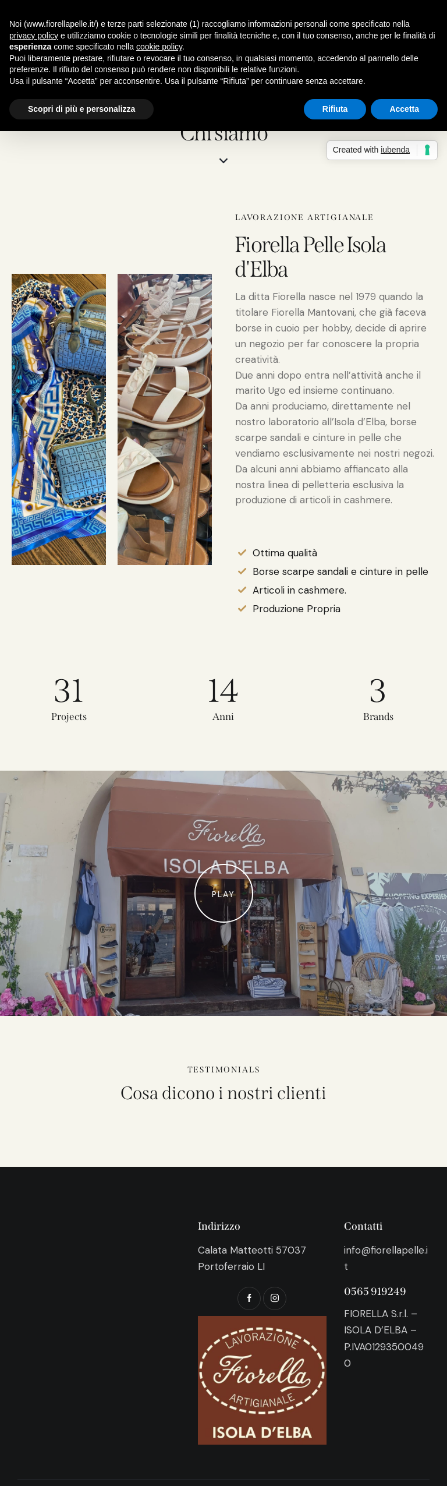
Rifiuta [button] (335, 109)
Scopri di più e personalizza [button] (81, 109)
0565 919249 (375, 1291)
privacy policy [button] (33, 35)
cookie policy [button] (159, 46)
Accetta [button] (404, 109)
